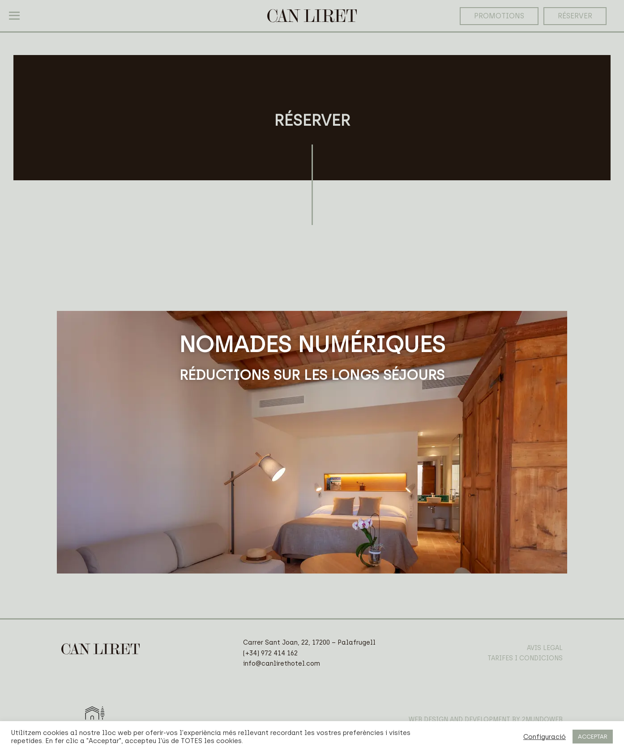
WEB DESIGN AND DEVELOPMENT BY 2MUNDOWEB (486, 719)
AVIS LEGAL (545, 648)
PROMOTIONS (499, 16)
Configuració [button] (544, 737)
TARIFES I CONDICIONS (525, 658)
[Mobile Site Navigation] (14, 15)
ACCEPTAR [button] (592, 736)
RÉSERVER (575, 16)
